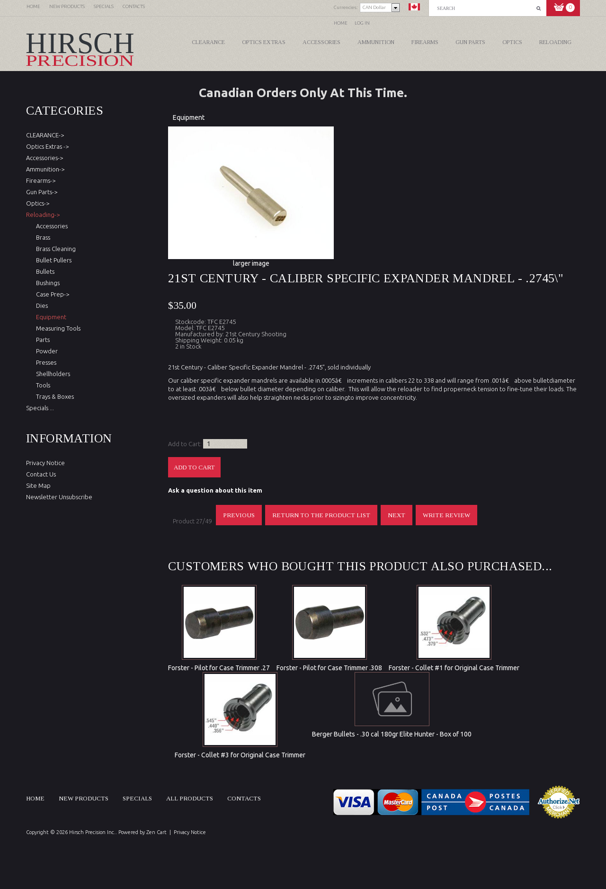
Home (341, 23)
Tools (41, 385)
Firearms (424, 42)
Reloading (555, 42)
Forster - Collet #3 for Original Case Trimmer (240, 755)
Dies (40, 305)
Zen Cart (156, 832)
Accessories (321, 42)
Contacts (244, 798)
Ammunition (375, 42)
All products (189, 798)
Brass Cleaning (54, 248)
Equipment (189, 117)
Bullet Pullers (52, 260)
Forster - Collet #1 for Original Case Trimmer (454, 668)
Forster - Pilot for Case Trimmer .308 (329, 668)
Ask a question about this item (215, 490)
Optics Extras (263, 42)
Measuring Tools (56, 328)
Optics (512, 42)
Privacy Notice (45, 462)
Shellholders (51, 373)
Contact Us (41, 474)
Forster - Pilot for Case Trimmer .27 (219, 668)
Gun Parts (470, 42)
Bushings (46, 282)
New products (83, 798)
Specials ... (40, 407)
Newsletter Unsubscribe (59, 497)
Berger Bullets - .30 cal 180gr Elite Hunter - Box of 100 (392, 734)
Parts (41, 339)
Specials (137, 798)
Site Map (38, 485)
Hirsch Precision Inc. (92, 832)
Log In (362, 23)
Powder (45, 351)
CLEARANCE (208, 42)
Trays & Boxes (53, 396)
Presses (44, 362)
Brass (41, 237)
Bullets (43, 271)
